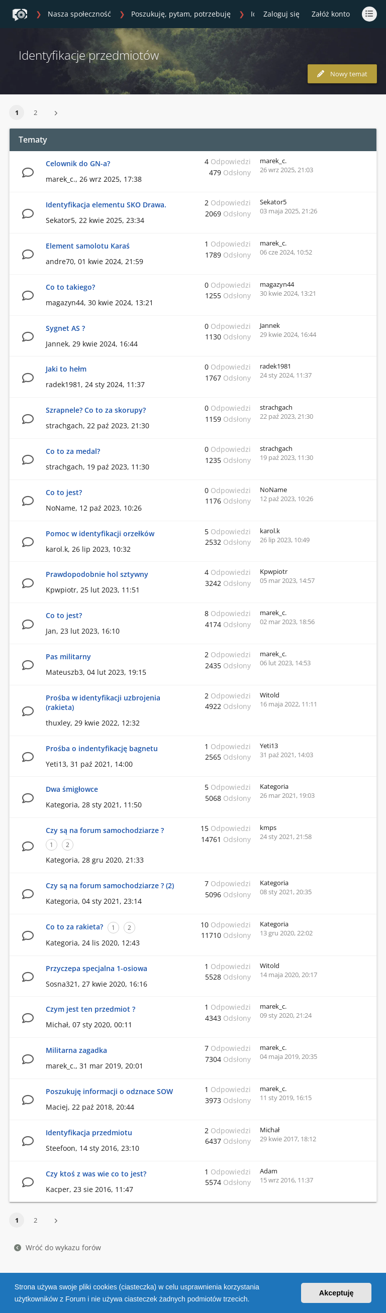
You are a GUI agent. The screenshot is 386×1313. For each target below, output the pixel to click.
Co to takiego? (70, 287)
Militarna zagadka (76, 1050)
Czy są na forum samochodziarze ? (105, 830)
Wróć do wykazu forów (57, 1247)
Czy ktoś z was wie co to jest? (96, 1173)
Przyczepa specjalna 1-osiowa (96, 968)
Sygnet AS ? (65, 328)
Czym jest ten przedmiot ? (90, 1009)
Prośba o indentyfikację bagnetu (102, 748)
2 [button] (35, 112)
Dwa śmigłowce (72, 789)
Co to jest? (64, 492)
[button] (252, 1299)
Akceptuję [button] (336, 1293)
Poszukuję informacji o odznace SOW (109, 1091)
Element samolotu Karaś (88, 246)
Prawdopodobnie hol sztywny (97, 574)
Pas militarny (68, 656)
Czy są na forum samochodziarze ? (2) (110, 885)
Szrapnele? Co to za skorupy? (96, 410)
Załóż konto (331, 14)
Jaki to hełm (66, 369)
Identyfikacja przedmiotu (89, 1132)
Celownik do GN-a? (78, 163)
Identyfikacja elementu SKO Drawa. (106, 204)
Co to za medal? (73, 451)
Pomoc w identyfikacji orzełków (100, 533)
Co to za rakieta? (74, 926)
